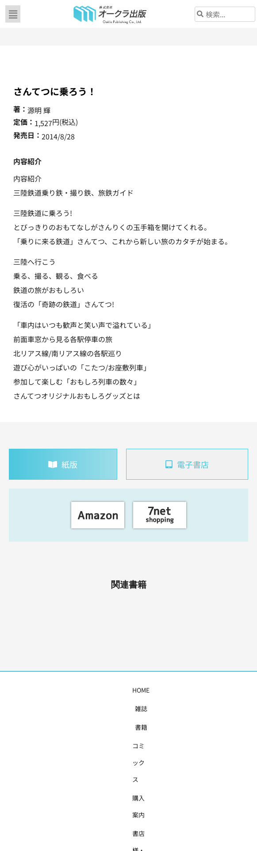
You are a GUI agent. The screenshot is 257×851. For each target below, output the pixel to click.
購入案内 (132, 689)
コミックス (96, 689)
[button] (12, 14)
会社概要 (229, 689)
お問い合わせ (128, 708)
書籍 (67, 689)
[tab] (63, 464)
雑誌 (47, 689)
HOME (24, 689)
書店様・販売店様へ (181, 689)
